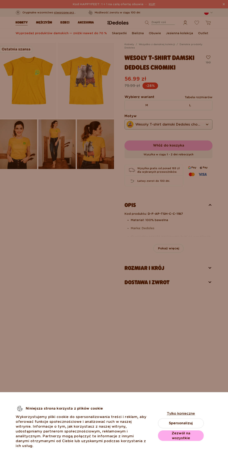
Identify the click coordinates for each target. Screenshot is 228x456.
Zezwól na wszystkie (181, 435)
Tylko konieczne (181, 413)
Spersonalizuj (181, 423)
